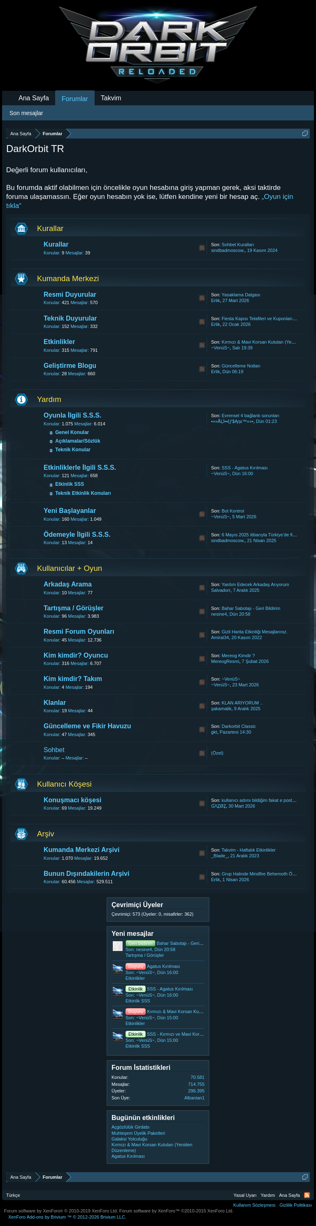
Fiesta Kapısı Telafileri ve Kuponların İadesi (265, 318)
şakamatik (221, 708)
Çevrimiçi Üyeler (137, 904)
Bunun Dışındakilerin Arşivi (86, 873)
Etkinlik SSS (69, 484)
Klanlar (55, 702)
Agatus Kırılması (152, 966)
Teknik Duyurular (70, 318)
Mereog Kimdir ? (238, 655)
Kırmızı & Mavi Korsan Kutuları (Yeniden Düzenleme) (189, 1011)
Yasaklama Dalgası (241, 294)
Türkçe (13, 1195)
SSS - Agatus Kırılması (245, 467)
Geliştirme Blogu (70, 365)
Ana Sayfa (34, 98)
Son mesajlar (26, 113)
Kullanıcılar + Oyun (69, 568)
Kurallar (50, 228)
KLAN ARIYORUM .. (242, 702)
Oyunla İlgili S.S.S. (72, 415)
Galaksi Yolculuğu (129, 1138)
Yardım (49, 399)
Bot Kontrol (233, 510)
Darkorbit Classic (239, 726)
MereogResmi (225, 661)
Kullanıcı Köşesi (64, 784)
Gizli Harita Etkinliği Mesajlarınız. (255, 631)
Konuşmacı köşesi (73, 800)
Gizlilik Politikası (295, 1205)
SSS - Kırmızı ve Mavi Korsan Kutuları (174, 1034)
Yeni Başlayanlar (70, 510)
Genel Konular (72, 432)
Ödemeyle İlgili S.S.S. (77, 534)
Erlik (215, 300)
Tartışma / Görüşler (74, 608)
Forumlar (75, 98)
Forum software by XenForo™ (176, 1210)
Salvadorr (220, 590)
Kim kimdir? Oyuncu (76, 655)
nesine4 (219, 614)
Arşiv (45, 833)
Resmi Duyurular (70, 294)
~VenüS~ (220, 347)
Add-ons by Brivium (67, 1216)
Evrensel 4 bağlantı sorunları (250, 415)
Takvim (111, 98)
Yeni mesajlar (132, 933)
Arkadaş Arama (68, 584)
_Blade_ (219, 855)
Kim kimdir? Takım (73, 678)
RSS (202, 248)
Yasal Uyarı (245, 1195)
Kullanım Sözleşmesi (254, 1205)
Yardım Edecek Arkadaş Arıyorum (255, 584)
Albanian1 (194, 1097)
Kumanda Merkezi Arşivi (81, 849)
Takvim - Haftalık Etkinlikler (249, 849)
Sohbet (54, 749)
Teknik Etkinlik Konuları (83, 493)
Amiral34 (220, 637)
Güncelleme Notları (241, 365)
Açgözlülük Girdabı (130, 1126)
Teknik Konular (73, 450)
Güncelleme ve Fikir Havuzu (87, 726)
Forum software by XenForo (61, 1210)
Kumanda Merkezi (68, 278)
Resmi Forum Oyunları (79, 631)
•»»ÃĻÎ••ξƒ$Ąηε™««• (232, 421)
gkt (214, 732)
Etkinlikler (59, 341)
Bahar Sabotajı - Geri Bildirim (251, 608)
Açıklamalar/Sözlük (77, 441)
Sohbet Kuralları (238, 244)
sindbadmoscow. (227, 250)
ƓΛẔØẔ (218, 805)
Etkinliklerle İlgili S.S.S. (80, 467)
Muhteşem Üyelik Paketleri (138, 1133)
